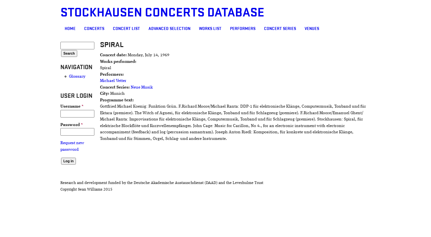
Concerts (56, 28)
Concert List (88, 28)
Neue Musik (114, 87)
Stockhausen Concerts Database (124, 12)
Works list (172, 28)
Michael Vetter (85, 81)
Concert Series (242, 28)
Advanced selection (131, 28)
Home (32, 28)
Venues (274, 28)
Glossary (39, 76)
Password (33, 125)
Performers (204, 28)
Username (34, 106)
